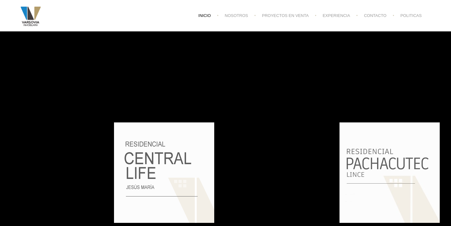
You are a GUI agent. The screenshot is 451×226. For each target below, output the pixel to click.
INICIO (204, 15)
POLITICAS (411, 15)
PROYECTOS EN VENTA (285, 15)
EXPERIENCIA (336, 15)
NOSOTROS (236, 15)
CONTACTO (375, 15)
